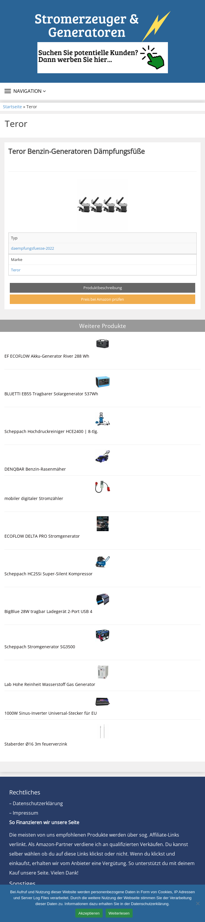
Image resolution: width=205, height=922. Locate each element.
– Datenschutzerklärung (36, 803)
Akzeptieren (88, 913)
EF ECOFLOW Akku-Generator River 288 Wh (46, 356)
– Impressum (23, 813)
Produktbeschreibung (102, 287)
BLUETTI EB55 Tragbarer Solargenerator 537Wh (51, 393)
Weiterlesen (119, 913)
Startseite (12, 106)
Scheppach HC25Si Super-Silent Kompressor (48, 574)
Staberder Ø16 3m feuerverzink (35, 744)
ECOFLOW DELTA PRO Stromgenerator (42, 536)
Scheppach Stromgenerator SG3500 (39, 646)
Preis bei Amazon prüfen (102, 299)
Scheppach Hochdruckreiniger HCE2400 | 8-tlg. (51, 431)
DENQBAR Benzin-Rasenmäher (35, 469)
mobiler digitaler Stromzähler (33, 498)
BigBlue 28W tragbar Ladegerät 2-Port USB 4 (48, 611)
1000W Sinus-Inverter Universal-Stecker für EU (50, 713)
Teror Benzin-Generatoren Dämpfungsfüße (76, 151)
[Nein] (198, 903)
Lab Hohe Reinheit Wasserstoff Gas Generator (49, 684)
